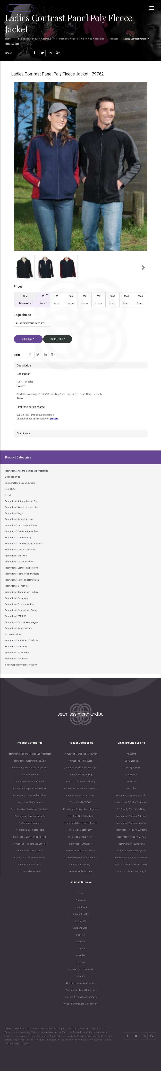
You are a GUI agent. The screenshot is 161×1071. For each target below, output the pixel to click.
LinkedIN (80, 955)
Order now (28, 339)
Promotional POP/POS (80, 802)
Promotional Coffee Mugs (29, 850)
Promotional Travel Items (80, 837)
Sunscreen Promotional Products (80, 857)
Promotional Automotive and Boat (29, 761)
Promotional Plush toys (29, 864)
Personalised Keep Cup (80, 871)
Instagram (80, 976)
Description (23, 365)
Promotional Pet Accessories (80, 795)
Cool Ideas (131, 774)
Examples (131, 788)
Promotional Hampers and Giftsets (30, 844)
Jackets (113, 38)
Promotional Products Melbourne (131, 857)
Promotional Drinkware (30, 823)
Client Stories (131, 761)
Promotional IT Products (80, 761)
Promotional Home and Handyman (80, 754)
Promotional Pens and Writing (80, 781)
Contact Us (131, 781)
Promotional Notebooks (29, 871)
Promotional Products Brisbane (131, 823)
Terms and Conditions (80, 914)
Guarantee (80, 900)
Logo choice (22, 315)
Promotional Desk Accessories (29, 816)
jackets (54, 418)
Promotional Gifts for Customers (131, 802)
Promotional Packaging (80, 774)
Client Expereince (131, 767)
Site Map (80, 935)
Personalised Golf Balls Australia (30, 857)
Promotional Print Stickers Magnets (80, 809)
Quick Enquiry (20, 8)
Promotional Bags (29, 774)
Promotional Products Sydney (131, 850)
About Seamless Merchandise (80, 983)
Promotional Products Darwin (131, 837)
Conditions (23, 433)
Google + (80, 948)
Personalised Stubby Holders (80, 850)
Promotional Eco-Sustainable (29, 830)
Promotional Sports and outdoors (80, 823)
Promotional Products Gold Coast (131, 864)
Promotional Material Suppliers (80, 990)
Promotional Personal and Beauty (80, 788)
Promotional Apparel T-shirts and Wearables (80, 38)
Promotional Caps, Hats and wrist (29, 788)
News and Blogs (80, 928)
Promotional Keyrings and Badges (80, 767)
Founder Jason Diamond (80, 969)
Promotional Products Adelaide (131, 816)
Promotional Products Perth (131, 844)
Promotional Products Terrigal (131, 871)
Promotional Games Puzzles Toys (29, 837)
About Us (131, 754)
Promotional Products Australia (34, 38)
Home (8, 38)
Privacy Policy (80, 907)
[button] (17, 267)
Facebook (80, 941)
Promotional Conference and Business (29, 809)
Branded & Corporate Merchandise (80, 1004)
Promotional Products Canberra (131, 830)
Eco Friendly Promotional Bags (131, 809)
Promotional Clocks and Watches (29, 795)
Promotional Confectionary (29, 802)
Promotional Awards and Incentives (29, 767)
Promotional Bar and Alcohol (30, 781)
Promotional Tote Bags (80, 864)
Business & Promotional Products (80, 997)
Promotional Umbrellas (80, 844)
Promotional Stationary (80, 830)
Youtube (80, 962)
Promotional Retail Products (80, 816)
